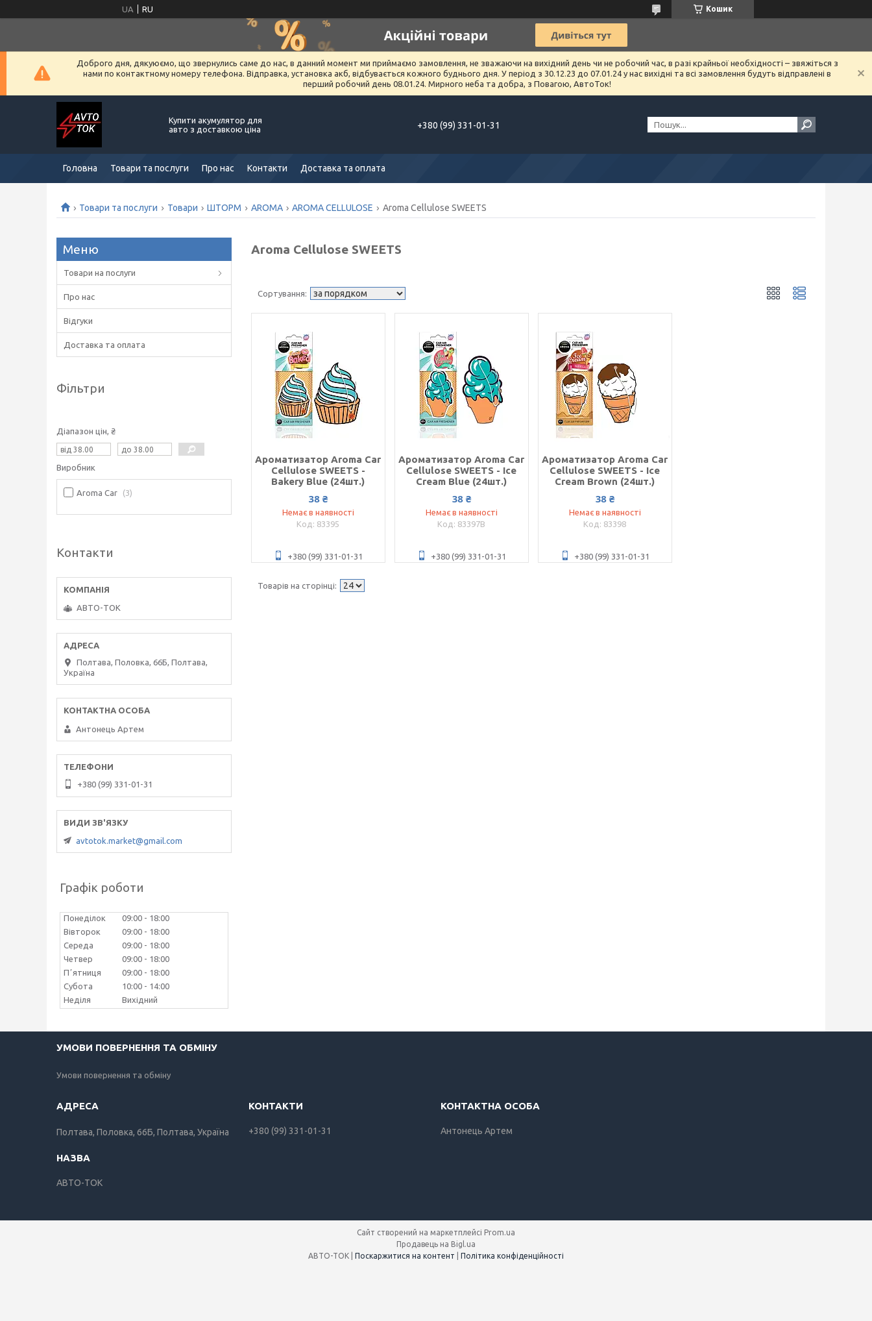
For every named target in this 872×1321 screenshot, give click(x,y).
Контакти (267, 168)
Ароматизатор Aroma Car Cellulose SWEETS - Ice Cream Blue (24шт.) (461, 470)
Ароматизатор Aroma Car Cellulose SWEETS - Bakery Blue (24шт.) (318, 470)
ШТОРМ (224, 208)
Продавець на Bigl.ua (436, 1244)
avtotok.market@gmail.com (129, 840)
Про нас (218, 168)
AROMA (267, 208)
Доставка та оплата (342, 168)
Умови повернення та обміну (113, 1075)
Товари (182, 208)
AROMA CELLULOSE (332, 208)
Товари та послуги (149, 168)
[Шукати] (806, 124)
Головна (80, 168)
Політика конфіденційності (512, 1256)
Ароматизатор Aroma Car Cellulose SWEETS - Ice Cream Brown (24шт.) (605, 470)
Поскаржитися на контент (405, 1256)
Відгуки (78, 320)
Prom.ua (499, 1232)
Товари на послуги (100, 272)
